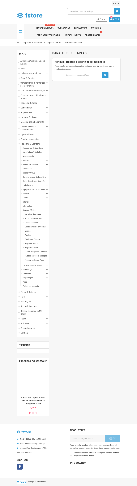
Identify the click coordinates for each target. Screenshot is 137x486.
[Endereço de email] (87, 438)
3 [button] (36, 413)
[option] (33, 388)
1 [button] (30, 413)
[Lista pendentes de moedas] (116, 3)
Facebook (20, 467)
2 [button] (33, 413)
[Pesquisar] (93, 11)
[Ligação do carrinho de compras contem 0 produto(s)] (114, 19)
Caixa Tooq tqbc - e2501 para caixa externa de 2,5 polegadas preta (33, 400)
